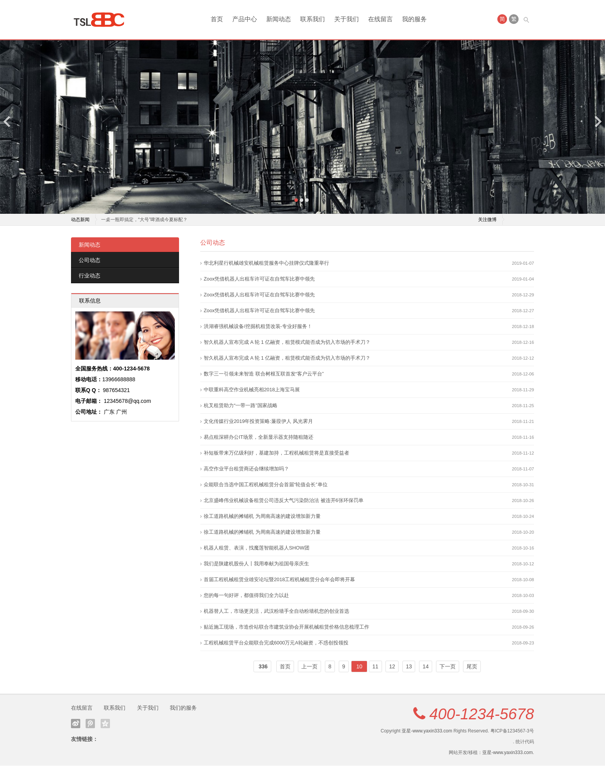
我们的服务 (183, 708)
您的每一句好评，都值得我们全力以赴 (246, 596)
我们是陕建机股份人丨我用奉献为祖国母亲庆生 (256, 564)
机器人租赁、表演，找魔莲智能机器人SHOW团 (256, 548)
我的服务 (414, 19)
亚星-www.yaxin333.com (427, 731)
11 (375, 667)
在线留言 (380, 19)
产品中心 (244, 19)
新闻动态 (278, 19)
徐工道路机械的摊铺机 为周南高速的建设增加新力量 (262, 516)
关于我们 (346, 19)
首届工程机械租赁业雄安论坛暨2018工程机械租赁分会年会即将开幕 (279, 580)
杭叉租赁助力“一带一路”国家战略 (240, 406)
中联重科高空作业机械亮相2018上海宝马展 (252, 390)
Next (597, 121)
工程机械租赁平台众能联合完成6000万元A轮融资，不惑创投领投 (276, 643)
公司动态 (89, 260)
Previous (7, 121)
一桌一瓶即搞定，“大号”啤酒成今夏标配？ (144, 220)
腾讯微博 (90, 724)
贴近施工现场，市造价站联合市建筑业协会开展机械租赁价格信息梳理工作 (286, 627)
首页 (217, 19)
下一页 (447, 667)
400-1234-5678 (481, 714)
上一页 (309, 667)
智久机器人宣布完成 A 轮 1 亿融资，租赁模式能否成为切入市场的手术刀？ (287, 342)
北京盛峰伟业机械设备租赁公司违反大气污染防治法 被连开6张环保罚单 (283, 501)
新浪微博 (75, 724)
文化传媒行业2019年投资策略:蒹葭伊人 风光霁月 (258, 421)
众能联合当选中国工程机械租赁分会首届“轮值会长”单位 (266, 485)
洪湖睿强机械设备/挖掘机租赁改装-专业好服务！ (258, 327)
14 (425, 667)
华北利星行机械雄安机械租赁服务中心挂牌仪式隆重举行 (266, 263)
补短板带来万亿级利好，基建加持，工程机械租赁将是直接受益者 (276, 453)
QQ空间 (105, 724)
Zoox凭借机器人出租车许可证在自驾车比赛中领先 (259, 279)
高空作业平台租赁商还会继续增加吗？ (246, 469)
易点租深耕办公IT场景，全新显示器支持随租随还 (258, 437)
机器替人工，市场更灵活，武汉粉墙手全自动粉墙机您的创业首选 (276, 611)
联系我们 (312, 19)
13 (409, 667)
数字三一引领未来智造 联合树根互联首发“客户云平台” (264, 374)
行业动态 (89, 276)
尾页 (471, 667)
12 (392, 667)
